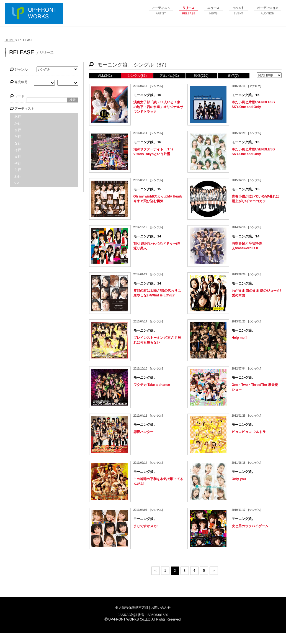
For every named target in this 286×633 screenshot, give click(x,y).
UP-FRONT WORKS (35, 14)
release (189, 14)
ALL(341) (105, 76)
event (238, 14)
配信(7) (233, 76)
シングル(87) (136, 76)
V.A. (17, 183)
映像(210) (201, 76)
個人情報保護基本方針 (131, 607)
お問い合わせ (161, 607)
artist (161, 14)
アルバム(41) (169, 76)
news (213, 14)
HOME (10, 40)
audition (268, 14)
